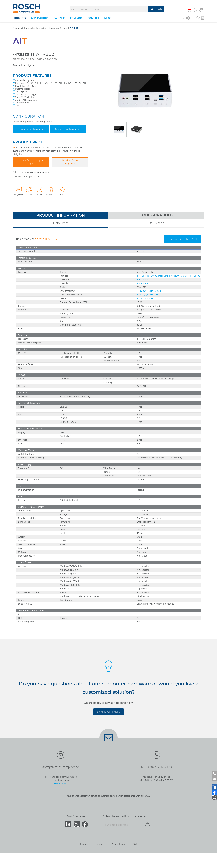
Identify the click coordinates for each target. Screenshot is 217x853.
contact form (60, 783)
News (107, 18)
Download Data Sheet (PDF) (182, 239)
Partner (59, 18)
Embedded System (58, 28)
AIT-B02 (74, 28)
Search (156, 9)
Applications (39, 18)
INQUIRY (18, 191)
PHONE (39, 191)
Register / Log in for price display (31, 162)
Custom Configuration (67, 129)
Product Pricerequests (70, 162)
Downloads (156, 223)
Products (19, 18)
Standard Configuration (31, 129)
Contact (93, 18)
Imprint (99, 843)
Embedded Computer (35, 28)
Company (76, 18)
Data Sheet (60, 223)
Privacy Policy (118, 843)
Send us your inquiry (108, 711)
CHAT (29, 191)
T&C (135, 843)
